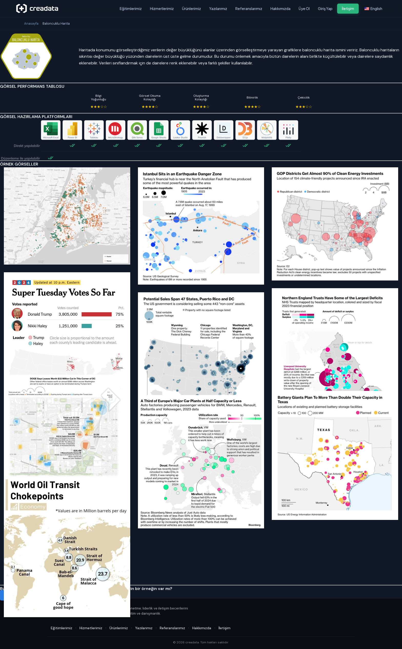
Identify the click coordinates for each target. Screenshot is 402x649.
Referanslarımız (248, 8)
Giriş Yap (325, 8)
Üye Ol (304, 8)
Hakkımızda (280, 8)
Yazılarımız (218, 8)
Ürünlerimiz (191, 8)
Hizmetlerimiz (162, 8)
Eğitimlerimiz (131, 8)
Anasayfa (31, 23)
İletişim (348, 8)
